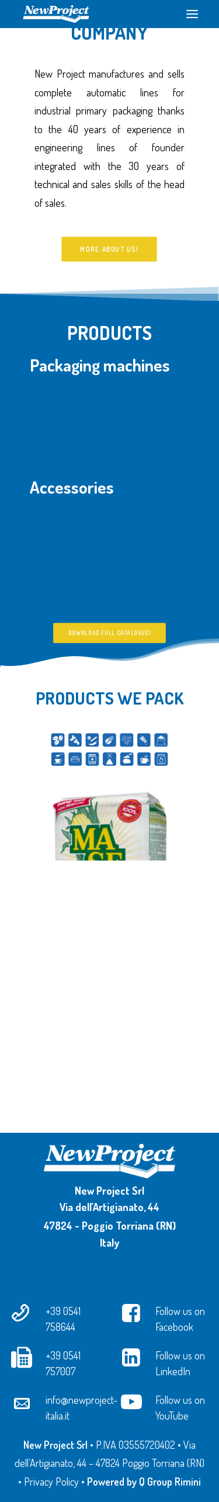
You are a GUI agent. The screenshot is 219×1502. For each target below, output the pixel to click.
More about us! (109, 249)
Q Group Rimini (170, 1481)
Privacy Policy (51, 1481)
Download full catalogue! (109, 677)
